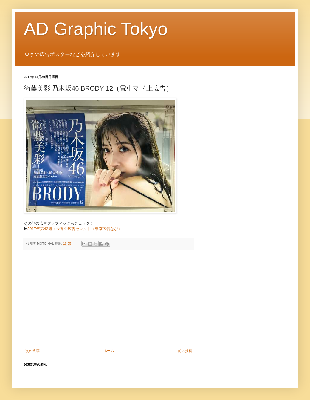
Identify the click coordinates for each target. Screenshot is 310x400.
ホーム (108, 351)
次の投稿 (32, 351)
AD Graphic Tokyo (96, 29)
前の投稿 (185, 351)
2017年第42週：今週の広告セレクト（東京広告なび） (74, 228)
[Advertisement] (109, 299)
